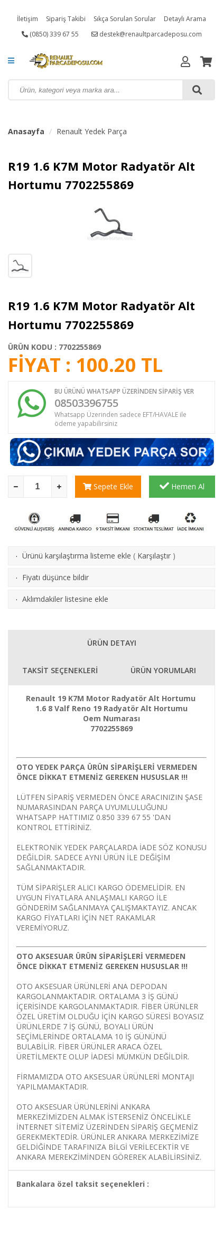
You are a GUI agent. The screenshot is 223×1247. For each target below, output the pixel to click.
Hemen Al (182, 486)
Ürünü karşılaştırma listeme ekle (76, 556)
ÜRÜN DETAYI (111, 643)
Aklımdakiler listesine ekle (65, 599)
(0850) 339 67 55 (50, 34)
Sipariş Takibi (66, 18)
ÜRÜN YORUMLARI (163, 670)
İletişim (27, 18)
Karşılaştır (154, 556)
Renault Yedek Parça (92, 131)
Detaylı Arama (185, 18)
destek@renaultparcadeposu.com (146, 34)
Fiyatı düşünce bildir (55, 577)
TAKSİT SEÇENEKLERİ (60, 670)
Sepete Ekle (108, 486)
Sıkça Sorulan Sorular (125, 18)
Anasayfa (26, 131)
